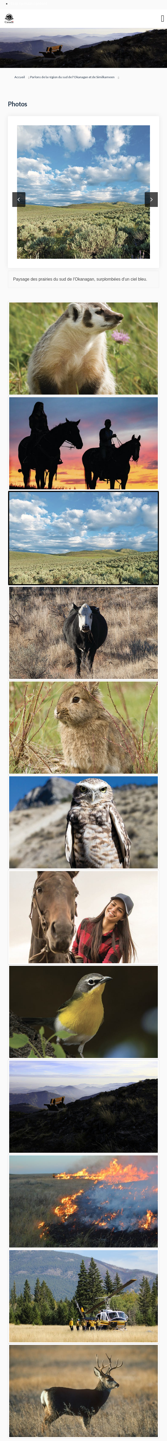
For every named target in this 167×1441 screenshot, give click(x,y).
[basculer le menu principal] (162, 18)
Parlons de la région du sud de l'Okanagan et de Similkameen (72, 77)
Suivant (151, 199)
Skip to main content (28, 3)
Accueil (19, 77)
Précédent (18, 199)
